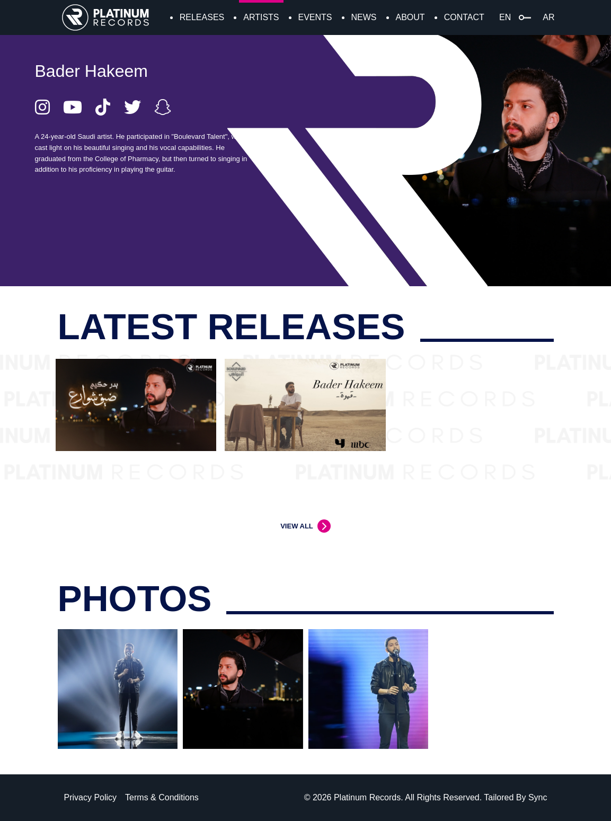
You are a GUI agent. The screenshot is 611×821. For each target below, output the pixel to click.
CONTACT (464, 17)
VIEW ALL (296, 526)
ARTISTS (261, 17)
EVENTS (315, 17)
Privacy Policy (90, 797)
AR (548, 17)
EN (505, 17)
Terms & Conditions (162, 797)
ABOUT (410, 17)
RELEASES (202, 17)
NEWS (364, 17)
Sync (537, 797)
